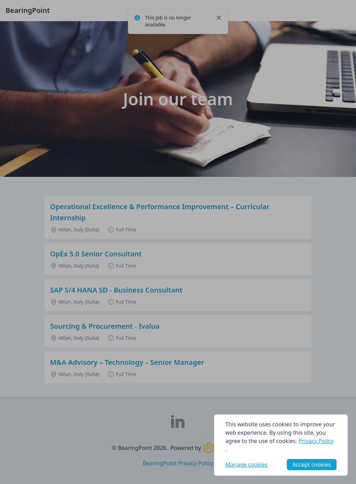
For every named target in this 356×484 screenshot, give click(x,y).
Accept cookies (311, 464)
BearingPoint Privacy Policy (178, 463)
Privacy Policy (316, 441)
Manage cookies (246, 464)
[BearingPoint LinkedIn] (178, 421)
